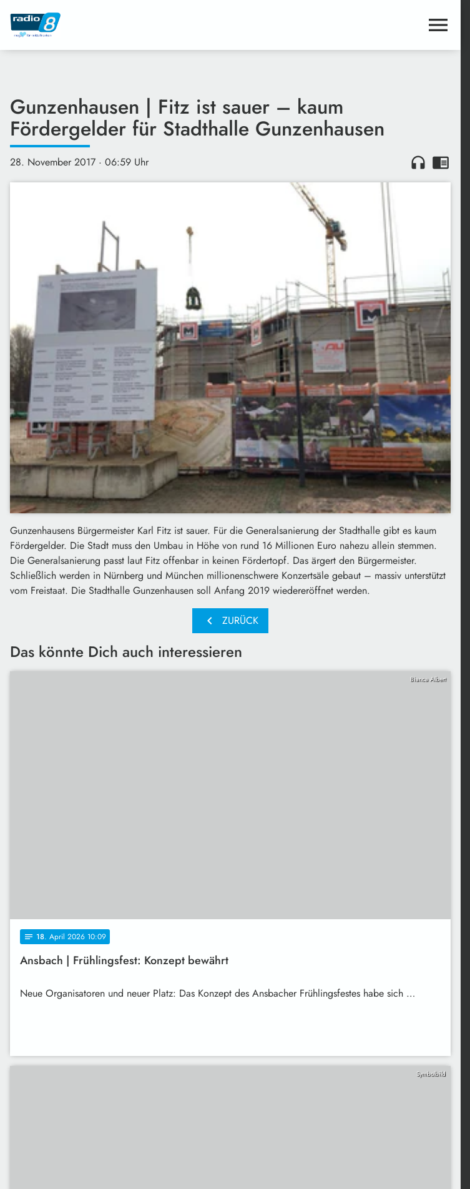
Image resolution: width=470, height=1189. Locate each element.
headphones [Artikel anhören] (418, 162)
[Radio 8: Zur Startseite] (120, 24)
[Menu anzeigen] (438, 24)
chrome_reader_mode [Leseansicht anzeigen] (440, 162)
